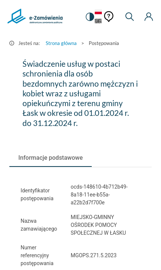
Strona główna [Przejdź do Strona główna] (61, 43)
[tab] (50, 158)
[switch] (89, 17)
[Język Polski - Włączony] (98, 12)
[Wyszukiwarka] (129, 17)
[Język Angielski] (98, 22)
